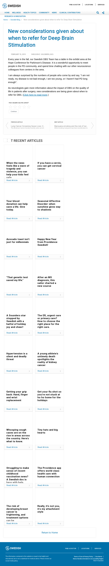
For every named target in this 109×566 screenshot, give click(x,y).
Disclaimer (98, 556)
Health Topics (29, 13)
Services (101, 5)
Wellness (16, 13)
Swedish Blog (16, 20)
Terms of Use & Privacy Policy (83, 556)
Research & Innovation (15, 16)
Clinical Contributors (69, 13)
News (54, 13)
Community (44, 13)
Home (7, 13)
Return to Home (50, 532)
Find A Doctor (74, 5)
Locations (89, 5)
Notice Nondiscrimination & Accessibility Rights (88, 559)
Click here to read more (35, 95)
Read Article (12, 180)
